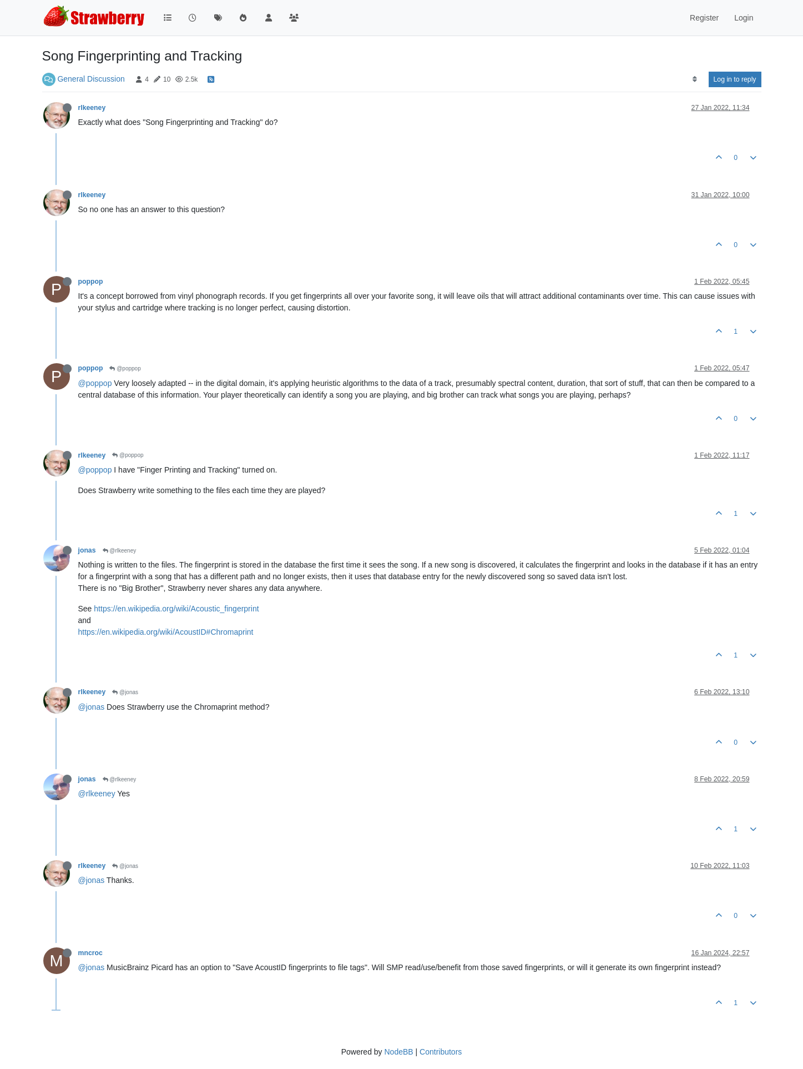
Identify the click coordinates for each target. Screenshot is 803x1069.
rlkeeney (92, 108)
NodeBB (398, 1051)
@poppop (124, 368)
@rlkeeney (120, 551)
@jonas (125, 692)
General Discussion (90, 78)
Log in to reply (735, 79)
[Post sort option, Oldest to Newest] (694, 79)
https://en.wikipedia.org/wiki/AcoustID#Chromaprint (166, 632)
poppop (90, 281)
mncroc (90, 953)
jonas (87, 550)
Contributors (441, 1051)
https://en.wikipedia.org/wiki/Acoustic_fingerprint (176, 608)
